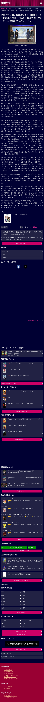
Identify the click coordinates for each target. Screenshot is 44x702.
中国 (2, 604)
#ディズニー (31, 547)
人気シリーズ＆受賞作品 (11, 675)
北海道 (3, 598)
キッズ (24, 623)
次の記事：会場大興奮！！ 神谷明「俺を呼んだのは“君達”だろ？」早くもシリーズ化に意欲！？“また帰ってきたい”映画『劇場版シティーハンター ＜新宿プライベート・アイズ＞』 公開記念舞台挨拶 (21, 233)
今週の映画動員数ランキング (8, 383)
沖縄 (24, 608)
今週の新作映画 (8, 671)
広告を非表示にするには (35, 320)
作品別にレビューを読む (11, 678)
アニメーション (27, 620)
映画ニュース (12, 8)
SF (2, 623)
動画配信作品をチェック (21, 439)
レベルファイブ (5, 251)
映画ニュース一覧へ (21, 243)
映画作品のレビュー (10, 677)
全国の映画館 (8, 686)
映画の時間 (4, 8)
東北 (24, 598)
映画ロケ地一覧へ (21, 634)
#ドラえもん (4, 547)
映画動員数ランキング (10, 696)
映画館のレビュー (9, 688)
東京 (2, 592)
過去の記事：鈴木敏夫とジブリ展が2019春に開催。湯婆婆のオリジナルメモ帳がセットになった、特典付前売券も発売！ (21, 238)
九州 (2, 608)
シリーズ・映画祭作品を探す (21, 551)
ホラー (24, 626)
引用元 (35, 227)
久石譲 (3, 254)
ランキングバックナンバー (11, 697)
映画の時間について (21, 649)
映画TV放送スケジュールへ (21, 580)
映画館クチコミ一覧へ (21, 631)
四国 (24, 604)
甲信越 (3, 601)
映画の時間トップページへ (8, 657)
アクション (4, 620)
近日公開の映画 (8, 673)
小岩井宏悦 (4, 258)
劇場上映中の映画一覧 (21, 411)
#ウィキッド (13, 547)
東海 (24, 595)
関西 (2, 595)
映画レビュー (21, 539)
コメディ (3, 626)
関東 (24, 592)
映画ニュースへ (21, 491)
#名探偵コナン (22, 547)
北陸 (24, 601)
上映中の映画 (8, 670)
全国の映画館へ (21, 612)
